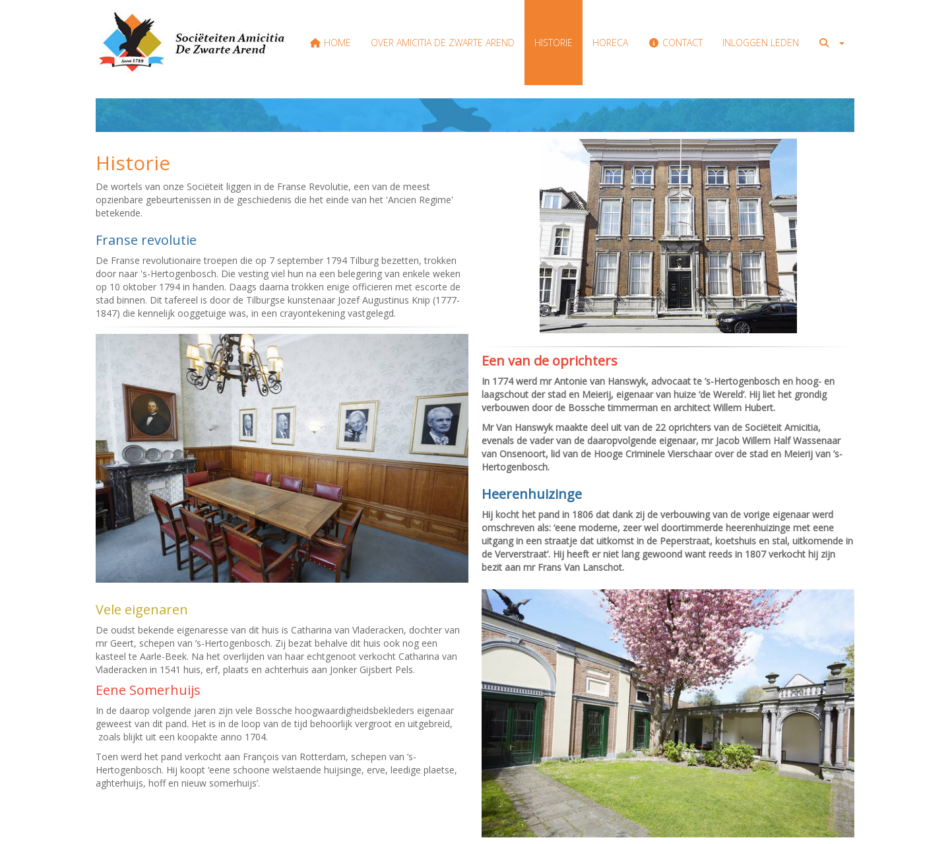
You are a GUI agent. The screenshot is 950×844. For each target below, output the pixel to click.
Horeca (610, 42)
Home (331, 42)
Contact (675, 42)
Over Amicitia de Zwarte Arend (443, 42)
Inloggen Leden (760, 42)
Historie (553, 42)
